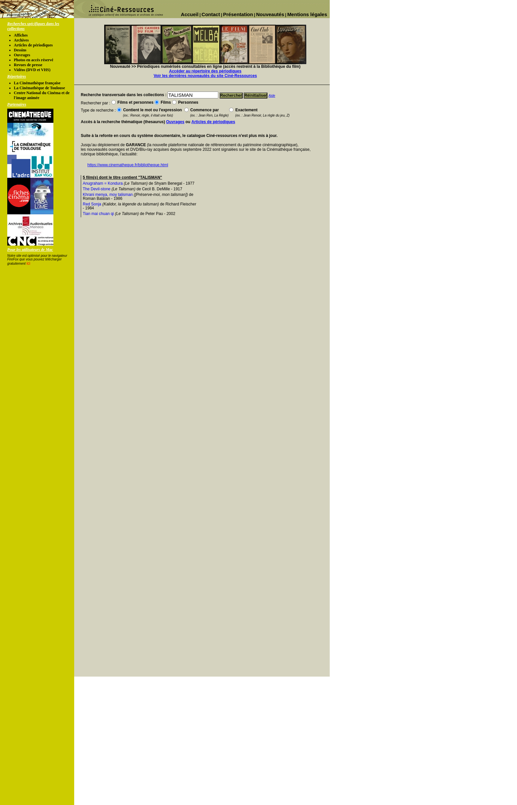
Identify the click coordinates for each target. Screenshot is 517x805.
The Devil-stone (96, 189)
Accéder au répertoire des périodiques (205, 71)
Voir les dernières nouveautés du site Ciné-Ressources (205, 75)
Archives (21, 40)
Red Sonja (92, 204)
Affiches (21, 35)
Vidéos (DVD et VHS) (32, 69)
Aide (272, 95)
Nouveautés (270, 14)
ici (28, 263)
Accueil (189, 14)
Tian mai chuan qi (98, 213)
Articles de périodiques (33, 45)
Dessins (20, 50)
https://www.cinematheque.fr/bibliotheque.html (127, 165)
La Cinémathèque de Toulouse (39, 88)
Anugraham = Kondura (103, 183)
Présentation (238, 14)
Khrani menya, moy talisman (108, 194)
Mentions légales (307, 14)
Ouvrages (22, 55)
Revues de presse (28, 65)
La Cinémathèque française (37, 83)
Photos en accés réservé (33, 60)
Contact (210, 14)
